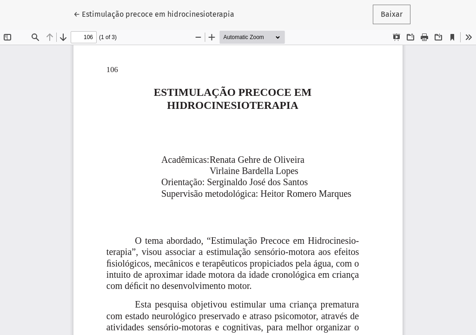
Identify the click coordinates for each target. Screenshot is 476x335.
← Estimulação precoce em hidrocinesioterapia (153, 13)
